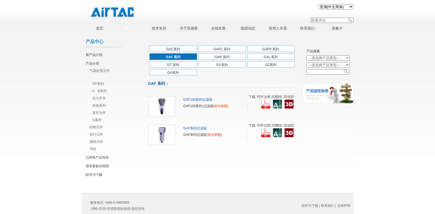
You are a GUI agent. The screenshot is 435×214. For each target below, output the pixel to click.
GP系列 (98, 84)
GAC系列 (173, 49)
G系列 (97, 120)
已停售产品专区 (97, 157)
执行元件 (96, 134)
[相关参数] (221, 106)
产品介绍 (92, 63)
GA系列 (98, 76)
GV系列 (221, 65)
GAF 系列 (173, 57)
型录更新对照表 (97, 166)
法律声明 (343, 206)
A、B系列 (99, 91)
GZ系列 (271, 65)
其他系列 (99, 105)
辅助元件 (96, 142)
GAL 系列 (271, 57)
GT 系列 (173, 65)
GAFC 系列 (222, 49)
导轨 (93, 149)
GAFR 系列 (270, 49)
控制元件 (96, 127)
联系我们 (327, 206)
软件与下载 (94, 175)
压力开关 (99, 98)
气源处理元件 (100, 71)
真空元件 (99, 113)
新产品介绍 (94, 55)
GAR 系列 (221, 57)
